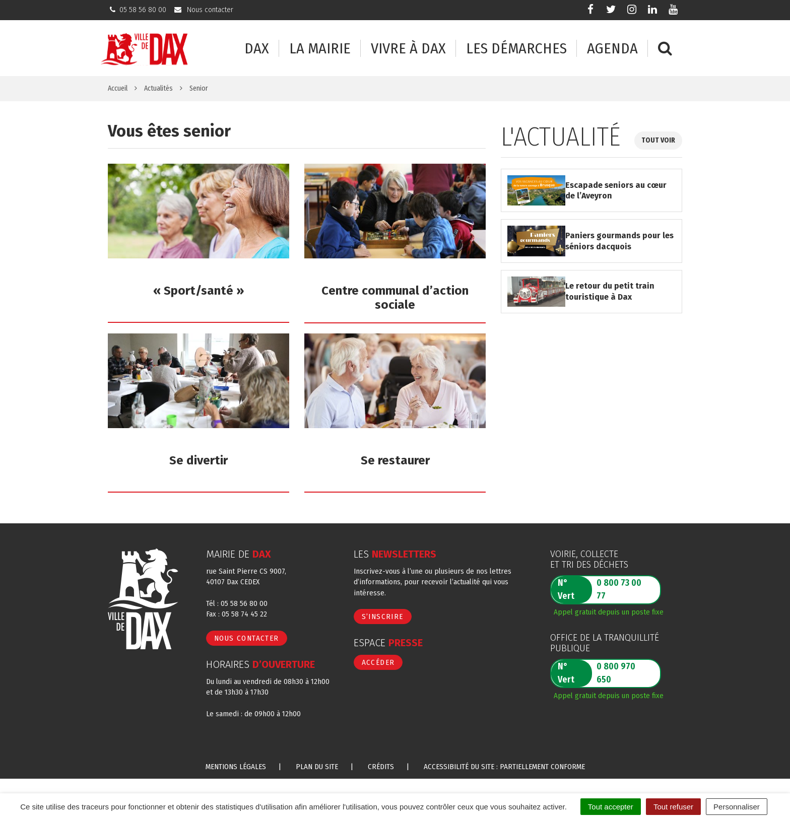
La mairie (320, 48)
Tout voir (658, 140)
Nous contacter (246, 638)
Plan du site (317, 766)
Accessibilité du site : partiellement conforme (504, 766)
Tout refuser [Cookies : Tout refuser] (673, 806)
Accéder (378, 662)
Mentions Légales (236, 766)
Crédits (381, 766)
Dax (256, 48)
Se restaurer (395, 460)
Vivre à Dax (408, 48)
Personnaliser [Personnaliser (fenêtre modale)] (736, 806)
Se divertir (198, 460)
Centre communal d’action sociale (395, 298)
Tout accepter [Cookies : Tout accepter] (610, 806)
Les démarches (516, 48)
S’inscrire (383, 616)
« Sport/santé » (198, 291)
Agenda (612, 48)
